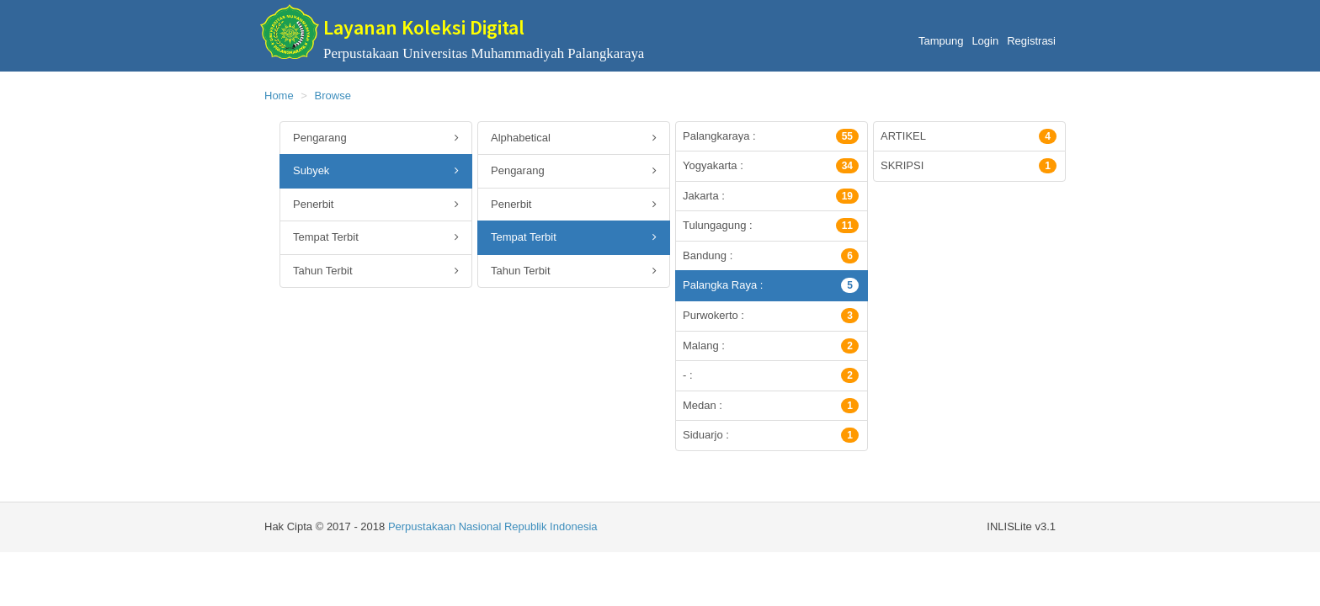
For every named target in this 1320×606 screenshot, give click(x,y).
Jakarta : (771, 196)
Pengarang (376, 138)
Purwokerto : (771, 315)
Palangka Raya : (771, 285)
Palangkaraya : (771, 136)
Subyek (376, 171)
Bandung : (771, 255)
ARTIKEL (969, 136)
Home (279, 95)
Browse (333, 95)
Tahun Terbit (376, 271)
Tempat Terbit (376, 238)
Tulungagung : (771, 225)
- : (771, 375)
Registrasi (1031, 41)
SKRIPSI (969, 165)
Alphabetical (574, 138)
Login (984, 41)
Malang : (771, 346)
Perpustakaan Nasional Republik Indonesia (493, 526)
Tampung (940, 41)
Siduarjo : (771, 435)
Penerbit (376, 205)
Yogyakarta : (771, 165)
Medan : (771, 405)
